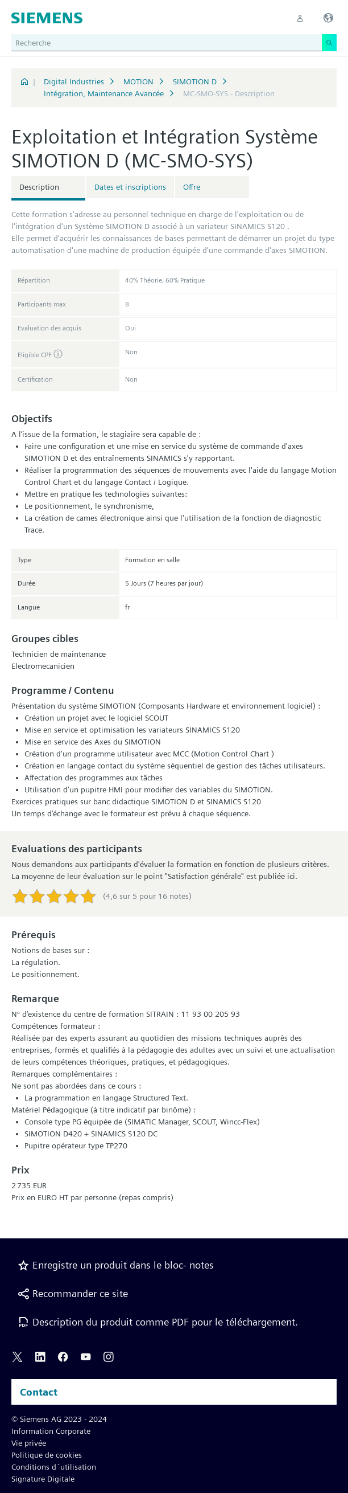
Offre (191, 186)
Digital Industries (74, 81)
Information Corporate (50, 1430)
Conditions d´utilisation (53, 1466)
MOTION (138, 81)
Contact (38, 1392)
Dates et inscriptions (130, 186)
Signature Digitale (42, 1478)
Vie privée (28, 1442)
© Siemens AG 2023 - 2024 (59, 1419)
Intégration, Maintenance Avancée (104, 93)
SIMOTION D (195, 81)
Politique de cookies (46, 1454)
